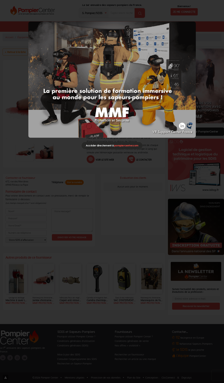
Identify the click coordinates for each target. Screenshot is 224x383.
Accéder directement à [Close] (112, 145)
